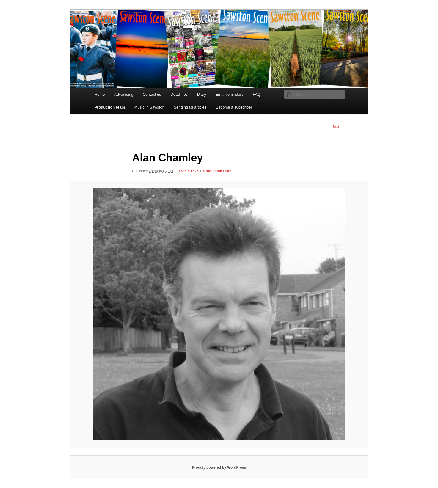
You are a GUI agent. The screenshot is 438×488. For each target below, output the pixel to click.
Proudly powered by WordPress (219, 467)
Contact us (152, 94)
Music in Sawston (149, 107)
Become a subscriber (234, 107)
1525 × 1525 (189, 171)
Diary (201, 94)
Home (100, 94)
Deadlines (179, 94)
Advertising (123, 94)
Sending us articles (190, 107)
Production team (110, 107)
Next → (339, 127)
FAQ (256, 94)
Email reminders (230, 94)
